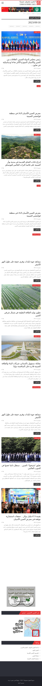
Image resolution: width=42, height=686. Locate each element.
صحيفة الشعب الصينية (33, 658)
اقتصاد (38, 86)
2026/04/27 (18, 26)
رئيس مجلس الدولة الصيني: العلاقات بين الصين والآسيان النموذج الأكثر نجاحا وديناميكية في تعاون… (22, 62)
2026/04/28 (25, 26)
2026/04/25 (12, 26)
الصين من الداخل (36, 234)
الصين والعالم (37, 32)
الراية (19, 683)
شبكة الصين (35, 656)
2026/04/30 (31, 26)
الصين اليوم (36, 650)
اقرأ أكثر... (37, 81)
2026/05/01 (37, 26)
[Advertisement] (21, 561)
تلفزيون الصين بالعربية (33, 653)
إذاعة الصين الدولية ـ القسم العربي (30, 647)
